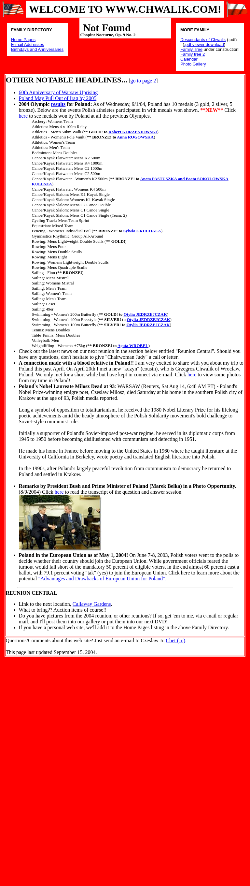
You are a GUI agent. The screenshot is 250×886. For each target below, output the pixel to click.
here (23, 116)
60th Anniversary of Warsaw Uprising (58, 92)
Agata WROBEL (133, 345)
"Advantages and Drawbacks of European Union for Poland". (102, 578)
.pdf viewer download (204, 44)
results (58, 104)
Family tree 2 (192, 54)
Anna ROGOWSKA (135, 137)
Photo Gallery (193, 64)
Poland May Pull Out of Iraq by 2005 (58, 98)
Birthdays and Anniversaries (37, 49)
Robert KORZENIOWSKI (132, 131)
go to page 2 (143, 80)
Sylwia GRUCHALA (142, 230)
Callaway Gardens (92, 604)
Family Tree (191, 49)
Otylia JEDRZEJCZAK (145, 314)
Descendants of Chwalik (203, 39)
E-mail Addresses (27, 44)
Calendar (189, 59)
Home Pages (23, 39)
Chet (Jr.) (175, 640)
